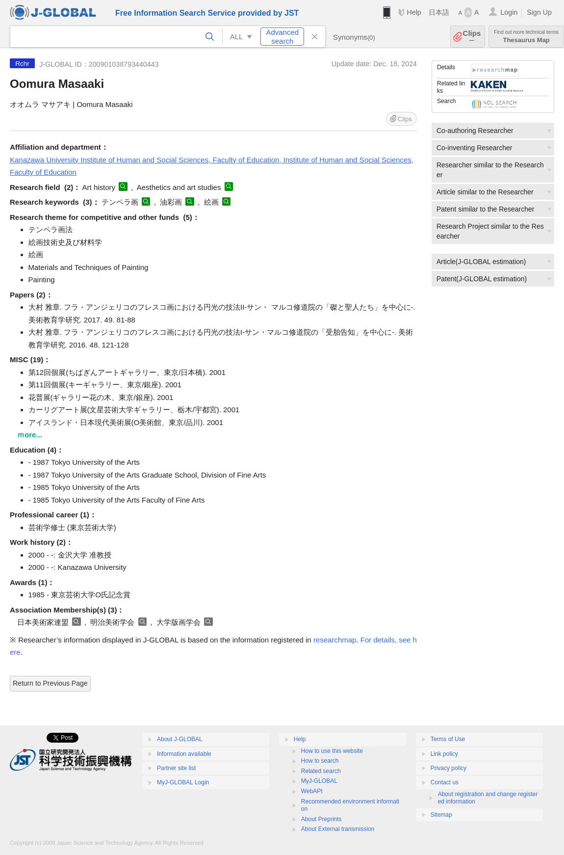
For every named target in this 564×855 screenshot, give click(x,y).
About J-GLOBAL (180, 739)
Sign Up (539, 12)
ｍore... (29, 434)
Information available (184, 753)
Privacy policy (448, 768)
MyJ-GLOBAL (319, 780)
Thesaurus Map (526, 36)
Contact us (445, 782)
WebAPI (312, 791)
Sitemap (441, 814)
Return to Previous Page (50, 683)
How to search (320, 760)
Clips (472, 36)
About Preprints (321, 819)
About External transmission (337, 829)
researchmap (335, 640)
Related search (321, 771)
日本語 (439, 12)
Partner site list (176, 768)
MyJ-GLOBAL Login (183, 782)
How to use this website (332, 751)
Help (414, 12)
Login (508, 12)
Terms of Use (448, 739)
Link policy (444, 753)
